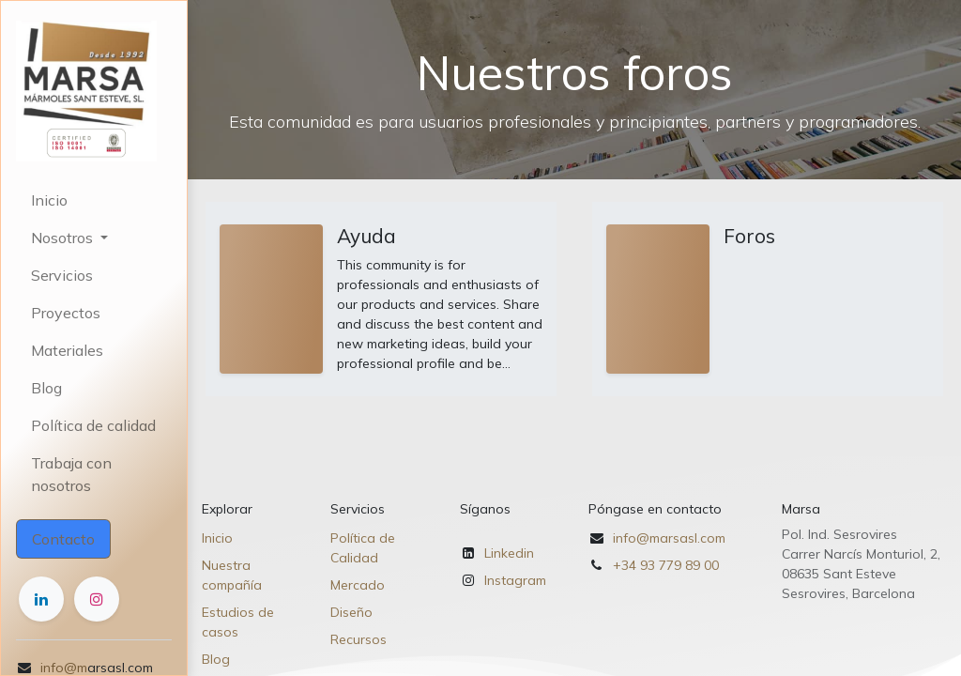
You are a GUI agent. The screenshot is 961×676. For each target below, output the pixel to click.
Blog (216, 659)
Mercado (357, 584)
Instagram (515, 580)
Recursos (358, 639)
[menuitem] (94, 200)
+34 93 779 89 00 (666, 565)
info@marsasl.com (669, 538)
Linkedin (509, 553)
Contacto (63, 539)
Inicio (217, 538)
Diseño (351, 612)
